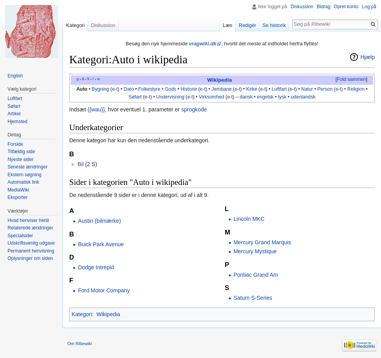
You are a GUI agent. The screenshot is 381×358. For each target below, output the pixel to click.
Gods (170, 89)
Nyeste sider (20, 159)
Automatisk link (23, 182)
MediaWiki (18, 190)
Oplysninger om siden (30, 258)
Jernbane (222, 89)
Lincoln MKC (249, 219)
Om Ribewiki (79, 343)
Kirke (251, 89)
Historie (189, 89)
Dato (129, 89)
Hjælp (367, 57)
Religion (356, 89)
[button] (351, 80)
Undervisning (170, 97)
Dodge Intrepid (96, 267)
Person (324, 89)
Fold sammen (351, 79)
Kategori (82, 314)
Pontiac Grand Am (256, 275)
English (15, 76)
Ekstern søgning (24, 174)
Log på (369, 6)
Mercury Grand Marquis (262, 242)
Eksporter (17, 197)
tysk (282, 97)
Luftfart (279, 89)
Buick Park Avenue (101, 244)
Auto (81, 89)
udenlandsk (303, 97)
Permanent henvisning (30, 251)
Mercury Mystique (255, 251)
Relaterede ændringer (30, 228)
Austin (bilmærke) (99, 221)
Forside (15, 144)
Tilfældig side (21, 151)
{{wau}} (96, 109)
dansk (246, 97)
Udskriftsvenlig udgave (31, 243)
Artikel (13, 113)
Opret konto (346, 6)
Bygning (100, 89)
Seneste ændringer (27, 167)
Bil (80, 164)
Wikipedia (219, 80)
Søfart (135, 97)
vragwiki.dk (202, 44)
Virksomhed (211, 97)
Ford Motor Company (103, 290)
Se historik (274, 25)
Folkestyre (149, 89)
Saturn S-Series (253, 298)
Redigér (247, 25)
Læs (227, 25)
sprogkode (194, 109)
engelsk (265, 97)
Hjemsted (17, 121)
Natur (307, 89)
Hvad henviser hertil (28, 220)
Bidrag (324, 6)
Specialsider (20, 235)
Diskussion (302, 6)
